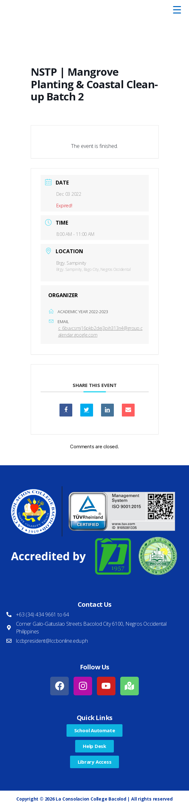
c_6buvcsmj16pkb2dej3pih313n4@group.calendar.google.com (100, 331)
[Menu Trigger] (176, 9)
